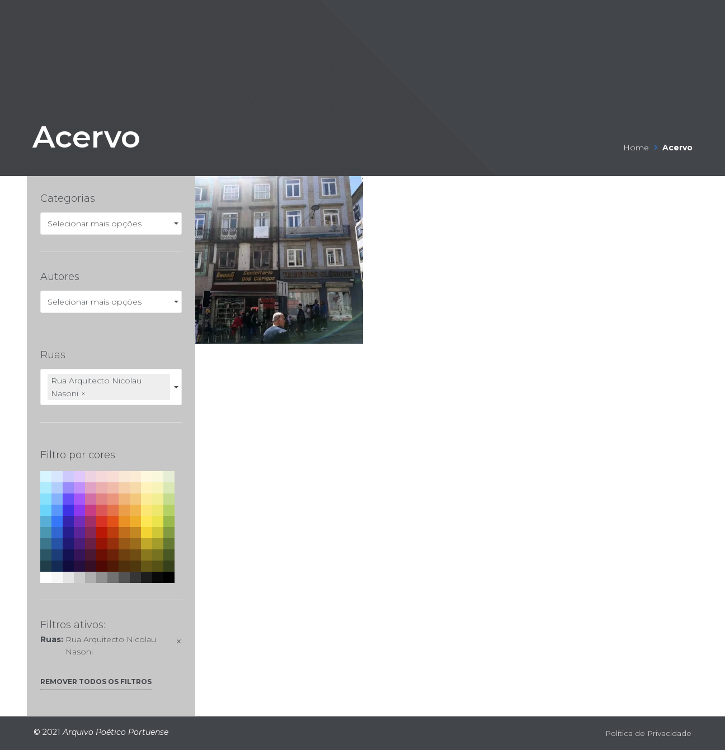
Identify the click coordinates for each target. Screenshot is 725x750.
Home (636, 148)
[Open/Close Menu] (681, 16)
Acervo (107, 132)
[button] (96, 684)
